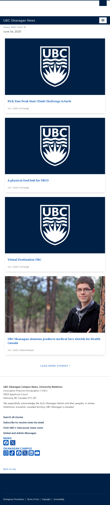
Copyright (46, 499)
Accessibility (58, 499)
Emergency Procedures (13, 499)
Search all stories (13, 417)
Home (6, 27)
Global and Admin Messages (19, 433)
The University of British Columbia (39, 6)
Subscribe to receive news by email (23, 422)
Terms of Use (33, 499)
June (20, 27)
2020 (13, 27)
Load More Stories (54, 366)
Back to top (11, 469)
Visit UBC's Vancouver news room (23, 427)
